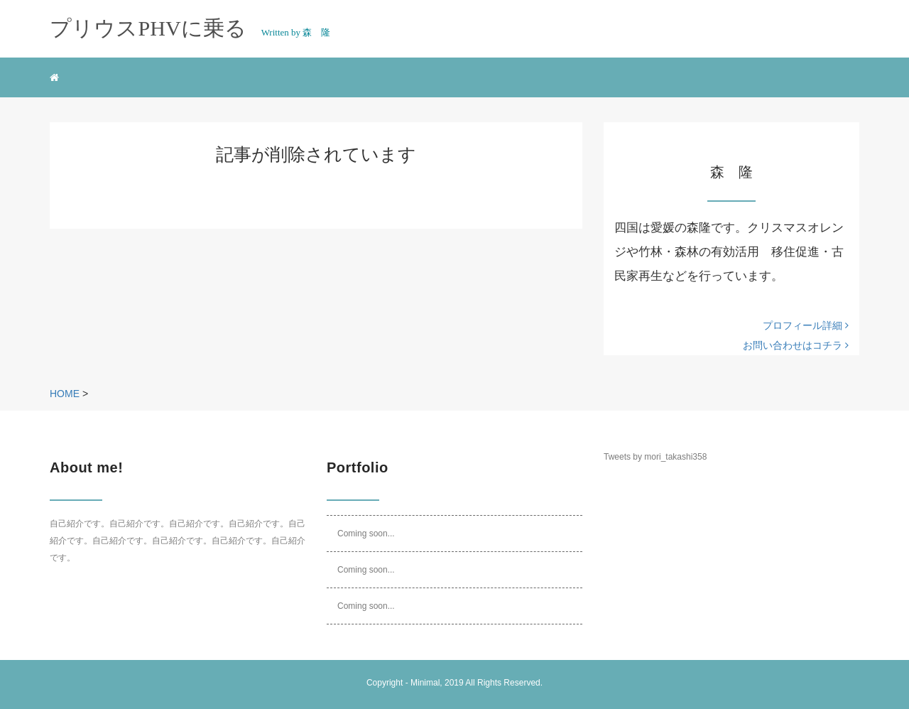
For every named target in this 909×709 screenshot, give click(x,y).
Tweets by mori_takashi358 (655, 457)
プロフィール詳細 (806, 325)
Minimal (425, 683)
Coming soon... (366, 533)
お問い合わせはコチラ (796, 345)
